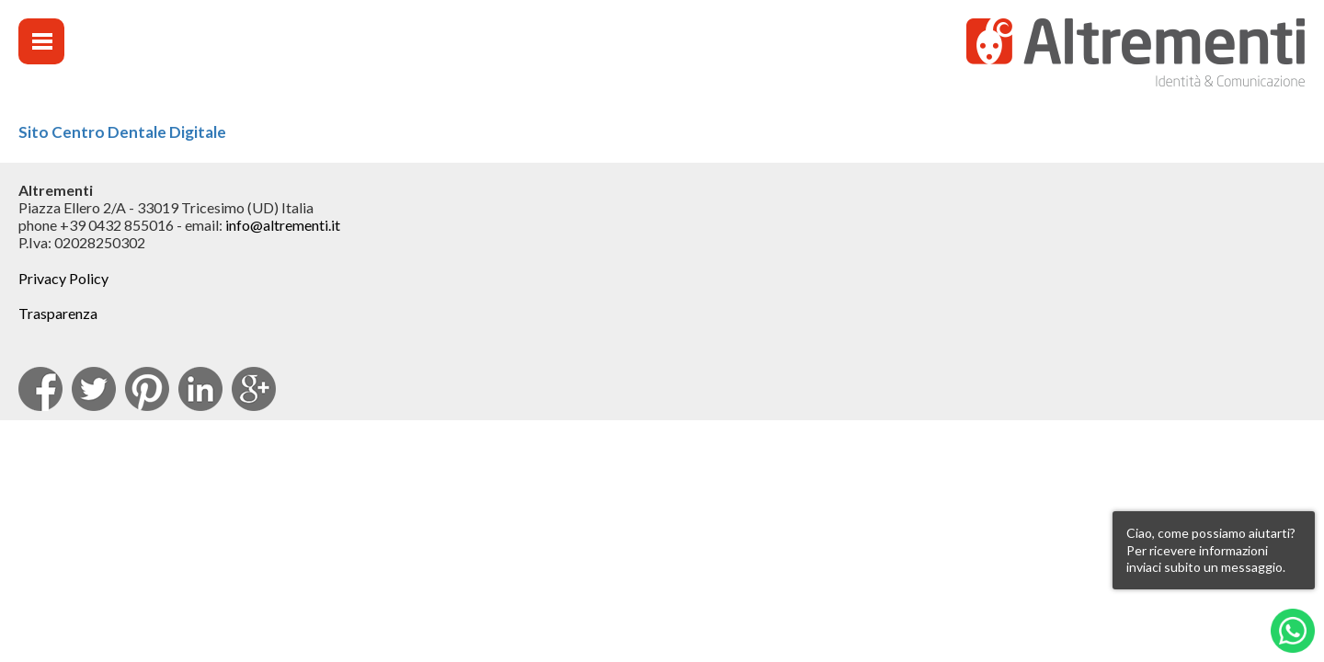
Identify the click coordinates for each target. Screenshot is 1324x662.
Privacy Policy (63, 278)
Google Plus (254, 389)
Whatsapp (1293, 631)
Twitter (94, 389)
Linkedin (200, 389)
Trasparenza (57, 313)
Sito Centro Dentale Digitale (122, 132)
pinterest (147, 389)
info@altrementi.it (282, 225)
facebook (40, 389)
